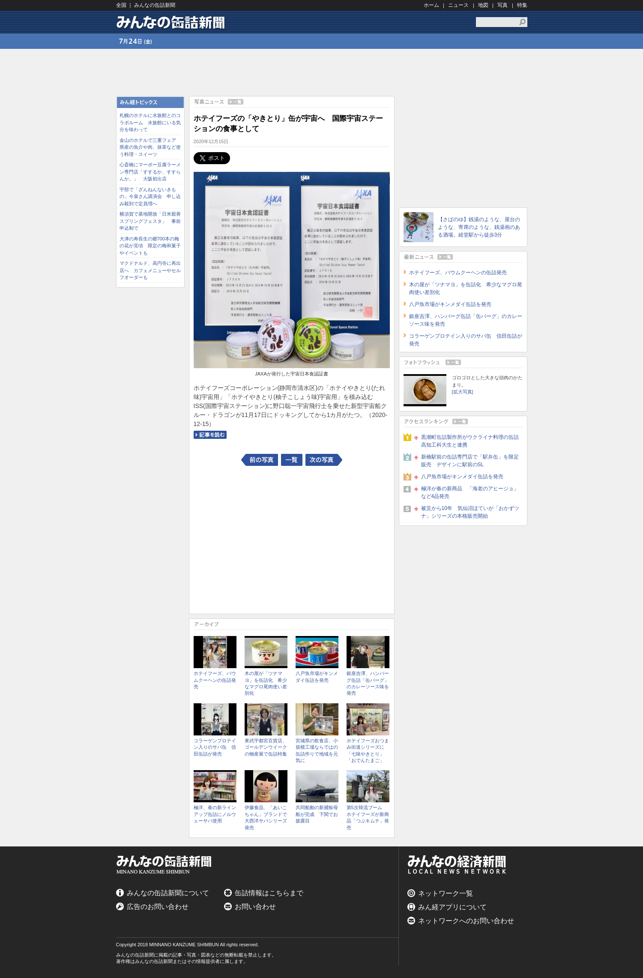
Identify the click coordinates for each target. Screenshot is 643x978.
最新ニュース (463, 257)
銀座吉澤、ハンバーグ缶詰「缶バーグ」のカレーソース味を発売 (368, 683)
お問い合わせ (255, 906)
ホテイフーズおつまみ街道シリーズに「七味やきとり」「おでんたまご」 (368, 750)
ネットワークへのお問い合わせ (466, 920)
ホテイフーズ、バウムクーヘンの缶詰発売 (215, 680)
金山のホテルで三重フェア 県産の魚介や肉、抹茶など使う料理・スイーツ (150, 147)
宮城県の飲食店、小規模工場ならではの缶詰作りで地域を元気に (317, 750)
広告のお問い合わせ (157, 906)
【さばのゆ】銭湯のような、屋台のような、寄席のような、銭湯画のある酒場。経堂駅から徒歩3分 (479, 227)
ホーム (431, 5)
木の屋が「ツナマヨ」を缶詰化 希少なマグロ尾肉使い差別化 (266, 683)
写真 (502, 5)
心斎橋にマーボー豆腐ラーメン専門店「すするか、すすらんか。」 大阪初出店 (150, 171)
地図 (483, 5)
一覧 (291, 460)
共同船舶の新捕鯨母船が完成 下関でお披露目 (317, 814)
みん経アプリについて (452, 907)
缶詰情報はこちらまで (269, 893)
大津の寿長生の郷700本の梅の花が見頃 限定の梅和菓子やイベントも (150, 245)
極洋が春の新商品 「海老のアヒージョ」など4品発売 (470, 492)
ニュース (458, 5)
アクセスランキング (463, 421)
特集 (522, 5)
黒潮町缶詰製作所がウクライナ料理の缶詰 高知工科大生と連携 (472, 441)
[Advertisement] (150, 420)
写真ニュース (292, 101)
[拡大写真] (462, 391)
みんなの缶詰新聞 (171, 22)
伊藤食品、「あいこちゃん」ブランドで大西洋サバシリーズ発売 (266, 817)
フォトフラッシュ (463, 362)
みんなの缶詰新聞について (168, 893)
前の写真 (259, 460)
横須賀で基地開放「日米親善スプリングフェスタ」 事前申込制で (150, 221)
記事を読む (210, 435)
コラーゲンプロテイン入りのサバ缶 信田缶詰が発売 (215, 747)
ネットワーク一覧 (445, 893)
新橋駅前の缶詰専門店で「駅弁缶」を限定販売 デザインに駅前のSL (470, 461)
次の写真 (323, 460)
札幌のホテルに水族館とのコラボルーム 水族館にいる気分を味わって (150, 122)
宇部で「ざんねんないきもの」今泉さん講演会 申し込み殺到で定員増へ (150, 196)
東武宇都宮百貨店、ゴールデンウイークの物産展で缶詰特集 (266, 747)
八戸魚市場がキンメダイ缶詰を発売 (317, 676)
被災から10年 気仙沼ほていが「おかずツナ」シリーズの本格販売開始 (470, 512)
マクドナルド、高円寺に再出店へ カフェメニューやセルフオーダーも (150, 270)
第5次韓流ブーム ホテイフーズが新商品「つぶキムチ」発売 (368, 817)
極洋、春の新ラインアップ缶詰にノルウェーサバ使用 (215, 814)
